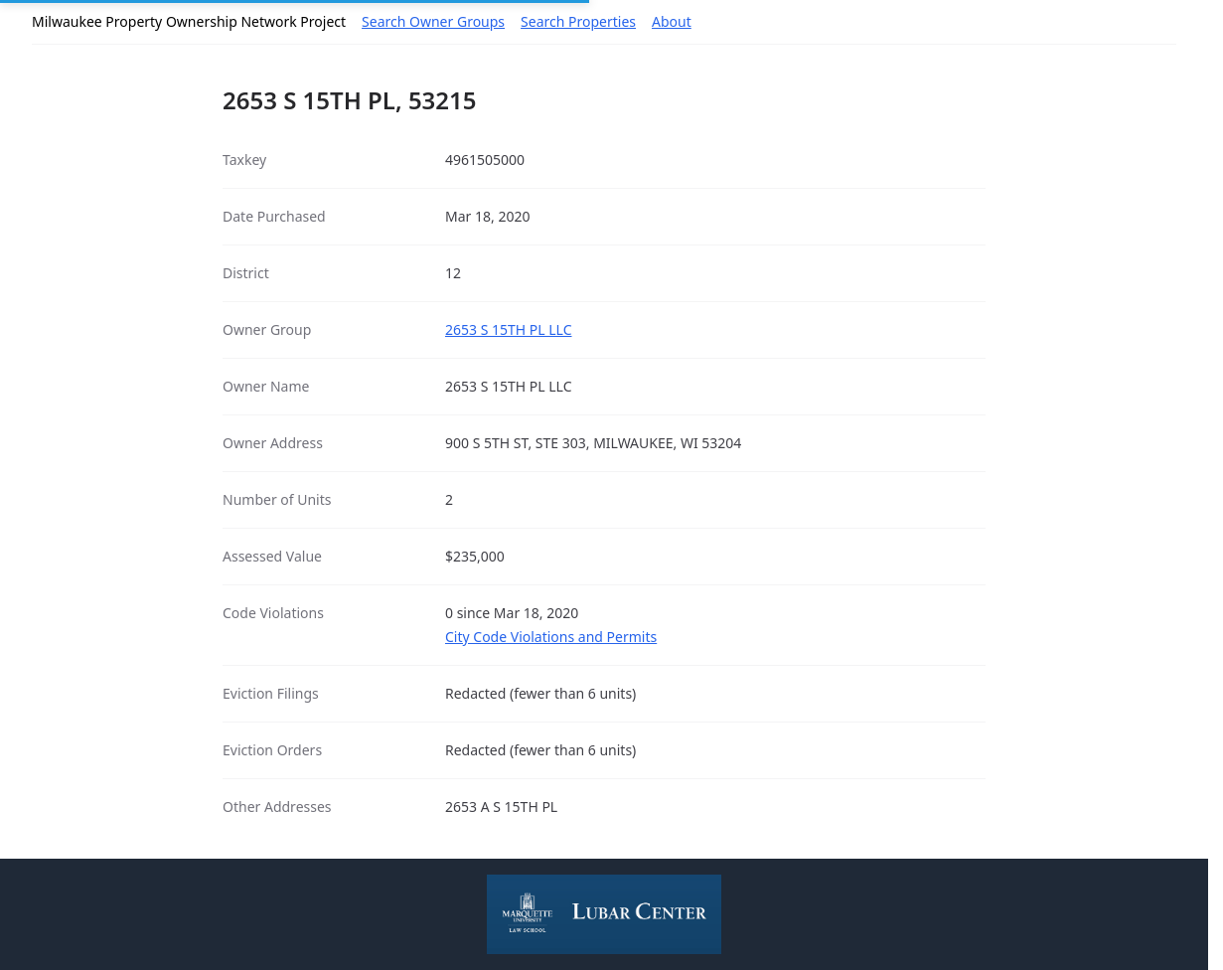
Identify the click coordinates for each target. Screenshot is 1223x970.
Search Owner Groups (433, 21)
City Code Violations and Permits (551, 636)
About (671, 21)
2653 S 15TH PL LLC (508, 329)
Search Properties (578, 21)
